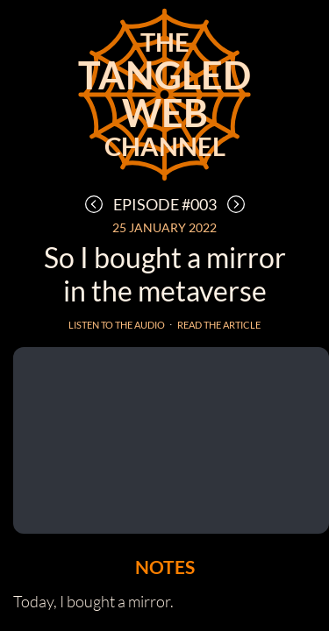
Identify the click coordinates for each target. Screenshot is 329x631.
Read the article (219, 324)
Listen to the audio (116, 324)
